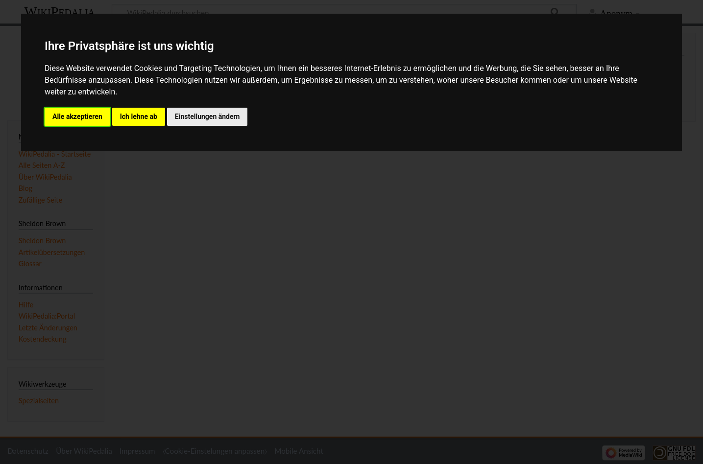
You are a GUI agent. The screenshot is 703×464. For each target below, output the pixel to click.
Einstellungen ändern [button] (207, 116)
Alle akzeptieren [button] (77, 116)
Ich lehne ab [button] (138, 116)
